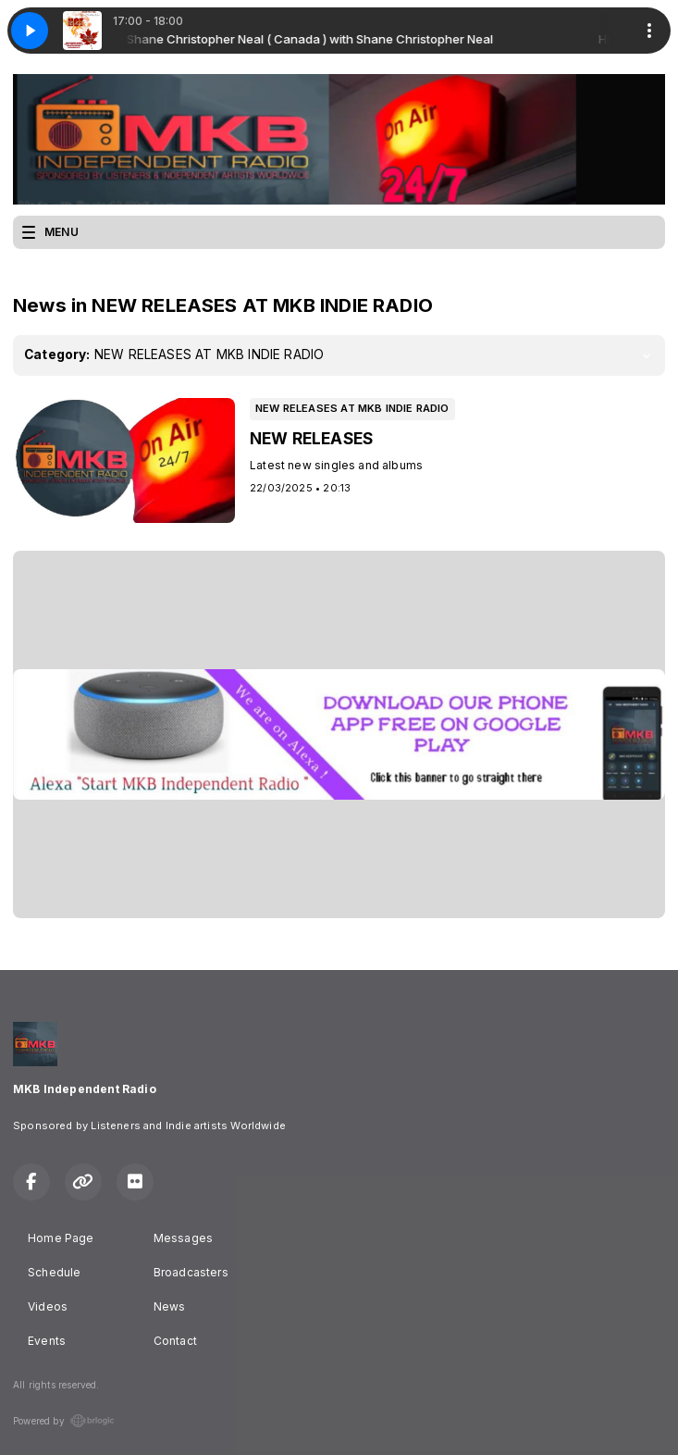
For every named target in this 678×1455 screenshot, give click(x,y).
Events (47, 1341)
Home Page (61, 1238)
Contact (175, 1341)
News (170, 1306)
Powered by (64, 1420)
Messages (183, 1238)
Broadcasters (191, 1272)
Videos (48, 1306)
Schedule (54, 1272)
